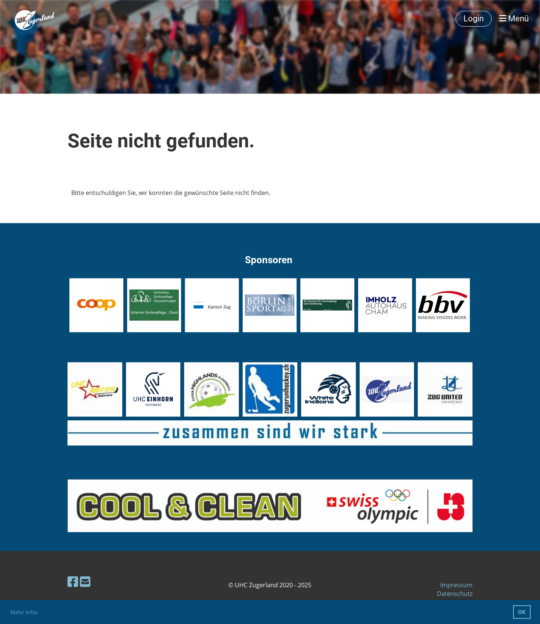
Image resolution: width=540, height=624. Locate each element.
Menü (514, 18)
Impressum (456, 585)
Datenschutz (454, 594)
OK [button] (521, 611)
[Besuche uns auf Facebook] (73, 581)
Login (474, 18)
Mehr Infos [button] (24, 612)
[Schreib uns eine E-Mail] (85, 581)
